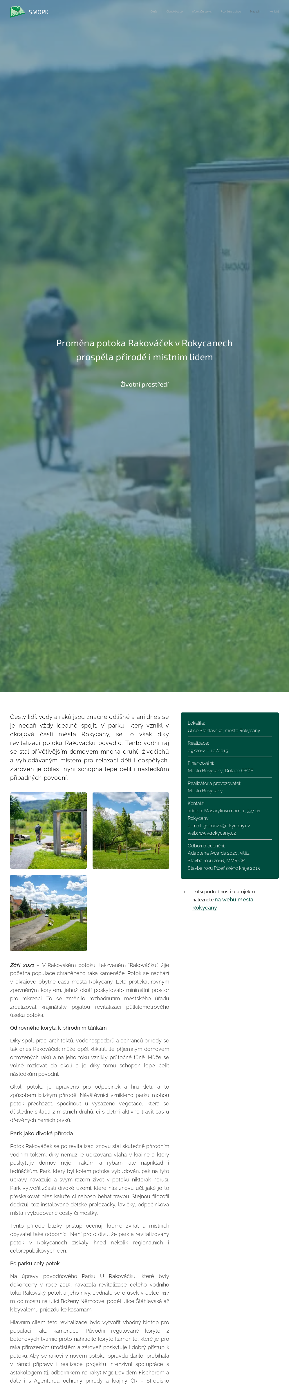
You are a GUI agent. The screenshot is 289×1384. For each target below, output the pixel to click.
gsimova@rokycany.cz (226, 825)
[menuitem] (234, 12)
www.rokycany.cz (217, 833)
